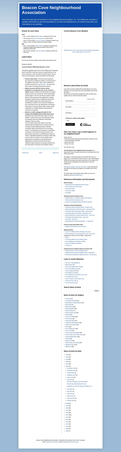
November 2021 (71, 370)
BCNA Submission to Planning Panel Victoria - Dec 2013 (80, 233)
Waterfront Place (69, 344)
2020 (67, 403)
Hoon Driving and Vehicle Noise (73, 186)
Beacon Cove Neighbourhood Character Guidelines (78, 202)
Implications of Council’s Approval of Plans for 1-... (80, 386)
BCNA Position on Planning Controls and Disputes (78, 198)
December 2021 (71, 368)
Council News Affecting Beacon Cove (76, 384)
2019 (67, 405)
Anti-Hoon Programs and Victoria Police (77, 381)
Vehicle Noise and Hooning (72, 342)
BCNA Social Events (70, 312)
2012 (67, 421)
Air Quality (68, 192)
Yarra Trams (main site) (71, 282)
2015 (67, 415)
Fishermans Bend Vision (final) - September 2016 (78, 213)
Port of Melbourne (70, 328)
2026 (67, 354)
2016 (67, 412)
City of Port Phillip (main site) (72, 268)
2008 (67, 431)
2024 (67, 359)
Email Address (70, 101)
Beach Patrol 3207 (70, 264)
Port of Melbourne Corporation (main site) (76, 274)
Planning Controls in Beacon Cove (74, 200)
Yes (68, 120)
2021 (67, 366)
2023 (67, 361)
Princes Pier (68, 330)
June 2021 (70, 389)
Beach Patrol (39, 36)
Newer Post (25, 152)
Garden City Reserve (70, 324)
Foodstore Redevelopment (72, 322)
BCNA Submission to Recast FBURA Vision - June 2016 (80, 215)
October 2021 (71, 372)
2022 (67, 364)
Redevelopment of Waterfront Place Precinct (77, 184)
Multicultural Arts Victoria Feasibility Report (76, 250)
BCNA (67, 237)
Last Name (69, 113)
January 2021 (71, 400)
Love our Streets (40, 40)
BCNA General (69, 306)
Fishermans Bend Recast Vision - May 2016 (76, 217)
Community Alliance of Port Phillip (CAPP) (76, 239)
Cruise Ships (68, 318)
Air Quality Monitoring (71, 300)
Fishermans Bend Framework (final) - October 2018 (78, 207)
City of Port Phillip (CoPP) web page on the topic (78, 231)
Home (40, 152)
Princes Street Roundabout (72, 332)
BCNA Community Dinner (38, 38)
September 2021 (71, 375)
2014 (67, 417)
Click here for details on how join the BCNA (75, 166)
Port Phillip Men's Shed (71, 276)
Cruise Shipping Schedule (72, 270)
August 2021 (70, 377)
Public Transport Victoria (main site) (74, 278)
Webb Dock (68, 346)
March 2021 (70, 396)
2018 (67, 408)
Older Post (55, 152)
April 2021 (70, 393)
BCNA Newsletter (69, 308)
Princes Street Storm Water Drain (74, 334)
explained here (41, 84)
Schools (67, 338)
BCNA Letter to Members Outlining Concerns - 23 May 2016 (81, 254)
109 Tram (67, 298)
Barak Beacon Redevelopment (73, 302)
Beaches (67, 314)
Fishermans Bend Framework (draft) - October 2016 (78, 211)
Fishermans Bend (70, 188)
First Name (69, 107)
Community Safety (70, 190)
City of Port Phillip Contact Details (74, 266)
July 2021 (69, 379)
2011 (67, 424)
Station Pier (68, 340)
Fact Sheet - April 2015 (71, 219)
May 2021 (70, 391)
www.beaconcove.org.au (52, 442)
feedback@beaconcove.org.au (71, 442)
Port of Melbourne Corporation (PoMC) (75, 241)
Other (66, 326)
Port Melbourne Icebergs (71, 272)
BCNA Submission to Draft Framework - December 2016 (80, 209)
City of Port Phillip (70, 316)
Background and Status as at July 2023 (75, 226)
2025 (67, 357)
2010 (67, 426)
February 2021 (71, 398)
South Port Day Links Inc (71, 280)
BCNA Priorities (69, 310)
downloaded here (77, 175)
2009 (67, 428)
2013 (67, 419)
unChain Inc (68, 245)
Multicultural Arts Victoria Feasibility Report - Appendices (80, 252)
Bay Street (68, 304)
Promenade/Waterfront (71, 336)
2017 (67, 410)
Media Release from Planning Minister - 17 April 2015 (79, 221)
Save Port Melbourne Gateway (73, 243)
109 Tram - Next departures (72, 262)
